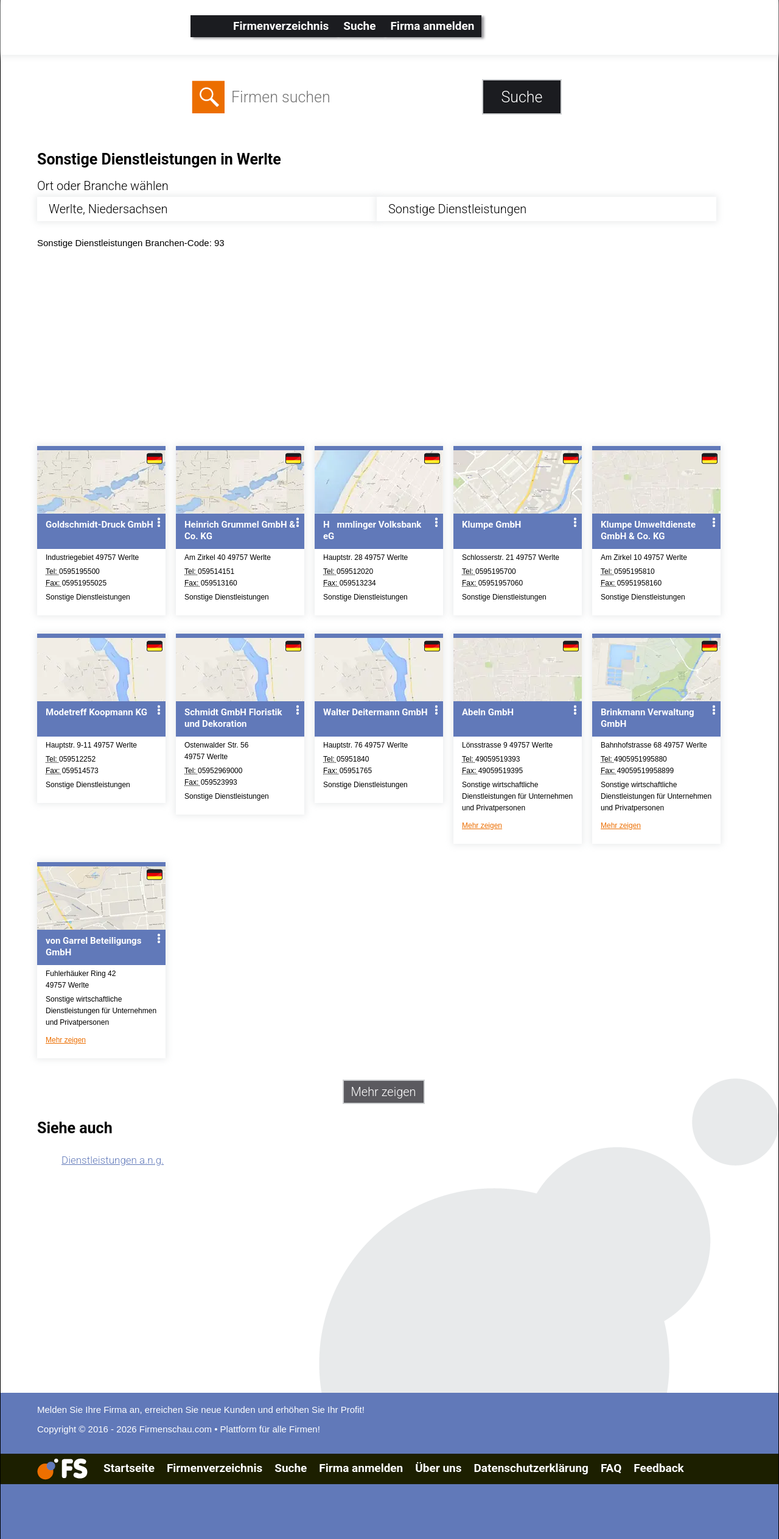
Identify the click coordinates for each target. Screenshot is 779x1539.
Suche (359, 26)
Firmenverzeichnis (281, 26)
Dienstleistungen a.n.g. (112, 1160)
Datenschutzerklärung (530, 1468)
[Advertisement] (400, 350)
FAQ (611, 1468)
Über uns (438, 1468)
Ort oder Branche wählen (103, 186)
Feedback (658, 1468)
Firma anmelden (432, 26)
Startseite (129, 1468)
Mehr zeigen (482, 825)
